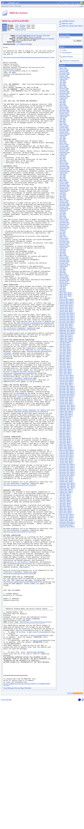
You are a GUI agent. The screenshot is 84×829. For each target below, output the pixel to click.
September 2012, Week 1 (67, 410)
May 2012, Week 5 (65, 430)
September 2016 (65, 246)
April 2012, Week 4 (65, 439)
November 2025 (64, 74)
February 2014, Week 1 (67, 304)
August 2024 (63, 98)
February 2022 (64, 145)
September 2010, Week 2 (67, 527)
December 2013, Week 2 (67, 315)
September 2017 (65, 227)
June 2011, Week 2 (65, 497)
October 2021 (64, 151)
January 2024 (64, 109)
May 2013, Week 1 (65, 361)
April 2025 (63, 85)
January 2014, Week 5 (66, 305)
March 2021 (63, 162)
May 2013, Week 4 (65, 357)
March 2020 (63, 180)
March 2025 (63, 87)
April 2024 (63, 104)
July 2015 (63, 268)
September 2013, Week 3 (67, 330)
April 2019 (63, 198)
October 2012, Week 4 (66, 399)
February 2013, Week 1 (67, 380)
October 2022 (64, 132)
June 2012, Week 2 (65, 427)
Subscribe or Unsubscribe (70, 61)
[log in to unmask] (35, 37)
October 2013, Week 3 (66, 327)
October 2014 (64, 282)
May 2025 (62, 84)
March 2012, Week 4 (66, 447)
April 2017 (63, 235)
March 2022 (63, 143)
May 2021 (62, 159)
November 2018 (64, 205)
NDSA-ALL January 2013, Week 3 (72, 26)
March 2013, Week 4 (66, 369)
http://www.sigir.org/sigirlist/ (36, 773)
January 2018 (64, 221)
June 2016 (63, 251)
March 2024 (63, 106)
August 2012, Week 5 (66, 411)
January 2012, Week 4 (66, 458)
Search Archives (65, 35)
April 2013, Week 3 (65, 366)
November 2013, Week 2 (67, 321)
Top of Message (8, 815)
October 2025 (64, 76)
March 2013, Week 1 (66, 374)
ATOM (70, 820)
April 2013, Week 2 (65, 368)
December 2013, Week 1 (67, 316)
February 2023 (64, 126)
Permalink (28, 815)
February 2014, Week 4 (67, 299)
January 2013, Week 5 (66, 382)
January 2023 (64, 127)
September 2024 (65, 96)
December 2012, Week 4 (67, 386)
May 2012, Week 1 (65, 436)
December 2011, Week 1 (67, 469)
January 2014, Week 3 (66, 308)
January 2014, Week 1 (66, 311)
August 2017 (63, 229)
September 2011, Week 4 (67, 483)
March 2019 (63, 199)
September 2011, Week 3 (67, 485)
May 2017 (62, 233)
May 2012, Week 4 (65, 431)
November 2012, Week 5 (67, 391)
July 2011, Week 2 (65, 495)
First (17, 25)
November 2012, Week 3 (67, 393)
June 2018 (63, 213)
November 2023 (64, 112)
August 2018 (63, 210)
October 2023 (64, 113)
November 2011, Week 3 (67, 472)
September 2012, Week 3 (67, 407)
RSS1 (75, 820)
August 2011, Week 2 (66, 491)
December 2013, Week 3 (67, 313)
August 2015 (63, 266)
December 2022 (64, 129)
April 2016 (63, 254)
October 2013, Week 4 (66, 325)
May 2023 (62, 121)
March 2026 (63, 68)
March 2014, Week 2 (66, 294)
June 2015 (63, 269)
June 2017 (63, 232)
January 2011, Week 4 (66, 520)
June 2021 (63, 157)
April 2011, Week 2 (65, 505)
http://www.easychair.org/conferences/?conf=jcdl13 (19, 386)
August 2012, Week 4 (66, 413)
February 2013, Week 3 (67, 377)
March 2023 (63, 124)
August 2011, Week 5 (66, 489)
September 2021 (65, 152)
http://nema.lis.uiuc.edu (27, 736)
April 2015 (63, 272)
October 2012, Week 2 (66, 402)
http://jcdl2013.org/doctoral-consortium (19, 667)
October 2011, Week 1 (66, 481)
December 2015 (64, 260)
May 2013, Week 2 (65, 360)
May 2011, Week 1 (65, 499)
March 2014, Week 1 (66, 296)
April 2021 (63, 160)
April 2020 (63, 179)
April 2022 (63, 141)
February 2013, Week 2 (67, 378)
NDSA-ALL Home (67, 23)
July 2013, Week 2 (65, 347)
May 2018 (62, 215)
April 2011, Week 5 (65, 500)
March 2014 (63, 297)
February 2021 (64, 163)
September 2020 (65, 171)
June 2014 (63, 288)
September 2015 (65, 265)
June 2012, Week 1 (65, 428)
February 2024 (64, 107)
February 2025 (64, 88)
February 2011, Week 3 (67, 516)
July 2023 (63, 118)
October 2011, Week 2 (66, 480)
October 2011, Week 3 (66, 478)
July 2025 (63, 81)
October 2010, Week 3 (66, 525)
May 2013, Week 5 (65, 355)
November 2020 (64, 168)
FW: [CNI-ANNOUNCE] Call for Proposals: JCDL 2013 (33, 35)
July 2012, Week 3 (65, 419)
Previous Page (19, 815)
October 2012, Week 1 (66, 403)
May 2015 (62, 271)
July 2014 (63, 286)
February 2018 (64, 219)
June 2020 (63, 176)
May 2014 (62, 290)
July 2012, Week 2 (65, 421)
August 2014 (63, 285)
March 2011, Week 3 (66, 509)
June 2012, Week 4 (65, 424)
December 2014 (64, 279)
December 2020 (64, 166)
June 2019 (63, 194)
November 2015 (64, 262)
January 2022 (64, 146)
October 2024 (64, 95)
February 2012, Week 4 (67, 452)
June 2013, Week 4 (65, 349)
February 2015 (64, 276)
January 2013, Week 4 (66, 383)
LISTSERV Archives (68, 21)
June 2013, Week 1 (65, 354)
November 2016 (64, 243)
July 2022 (63, 137)
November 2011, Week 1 (67, 475)
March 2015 (63, 274)
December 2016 (64, 241)
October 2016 (64, 244)
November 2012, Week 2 (67, 394)
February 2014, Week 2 (67, 302)
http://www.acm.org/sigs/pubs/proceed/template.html (37, 378)
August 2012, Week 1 (66, 416)
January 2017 (64, 240)
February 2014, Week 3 (67, 301)
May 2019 (62, 196)
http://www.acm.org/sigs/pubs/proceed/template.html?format (22, 688)
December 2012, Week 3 (67, 388)
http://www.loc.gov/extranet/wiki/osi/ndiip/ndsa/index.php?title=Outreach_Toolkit (28, 59)
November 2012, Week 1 (67, 396)
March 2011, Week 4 (66, 508)
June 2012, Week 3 (65, 425)
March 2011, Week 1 (66, 513)
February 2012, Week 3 (67, 453)
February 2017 (64, 238)
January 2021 (64, 165)
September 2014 (65, 283)
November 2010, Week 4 (67, 523)
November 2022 (64, 131)
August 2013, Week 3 (66, 338)
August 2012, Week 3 (66, 414)
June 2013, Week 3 (65, 350)
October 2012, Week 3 (66, 400)
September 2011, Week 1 (67, 488)
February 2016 (64, 257)
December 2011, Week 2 (67, 467)
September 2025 (65, 78)
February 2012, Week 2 (67, 455)
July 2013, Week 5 (65, 343)
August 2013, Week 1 (66, 341)
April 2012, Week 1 (65, 444)
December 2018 (64, 204)
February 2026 (64, 70)
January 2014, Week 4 (66, 307)
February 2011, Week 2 (67, 517)
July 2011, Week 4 (65, 494)
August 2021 (63, 154)
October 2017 (64, 226)
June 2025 (63, 82)
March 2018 (63, 218)
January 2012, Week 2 (66, 461)
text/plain (22, 44)
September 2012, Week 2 (67, 408)
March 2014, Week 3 (66, 293)
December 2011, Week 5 (67, 464)
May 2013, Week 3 (65, 358)
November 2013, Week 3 (67, 319)
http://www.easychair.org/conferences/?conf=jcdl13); (31, 484)
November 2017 (64, 224)
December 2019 (64, 185)
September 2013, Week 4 (67, 329)
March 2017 (63, 237)
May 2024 (62, 102)
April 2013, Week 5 (65, 363)
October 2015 (64, 263)
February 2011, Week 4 (67, 514)
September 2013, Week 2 (67, 332)
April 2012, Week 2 (65, 442)
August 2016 (63, 247)
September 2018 (65, 209)
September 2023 (65, 115)
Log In (64, 50)
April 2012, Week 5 (65, 438)
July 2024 (63, 99)
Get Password (66, 52)
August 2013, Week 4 (66, 336)
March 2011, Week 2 (66, 511)
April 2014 (63, 291)
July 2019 (63, 193)
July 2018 (63, 212)
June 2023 (63, 120)
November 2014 (64, 280)
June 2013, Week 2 (65, 352)
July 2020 (63, 174)
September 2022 (65, 134)
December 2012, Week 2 (67, 389)
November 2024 (64, 93)
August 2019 (63, 191)
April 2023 (63, 123)
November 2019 (64, 187)
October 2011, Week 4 (66, 477)
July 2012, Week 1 (65, 422)
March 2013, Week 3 (66, 371)
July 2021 (63, 155)
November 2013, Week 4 (67, 318)
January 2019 (64, 202)
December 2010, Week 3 (67, 522)
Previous (23, 25)
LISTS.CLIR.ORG (6, 826)
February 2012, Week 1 (67, 456)
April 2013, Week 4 (65, 364)
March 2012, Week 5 (66, 446)
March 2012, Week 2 (66, 449)
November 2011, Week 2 (67, 474)
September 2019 (65, 190)
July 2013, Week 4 (65, 344)
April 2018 (63, 216)
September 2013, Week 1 (67, 333)
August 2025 (63, 79)
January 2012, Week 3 (66, 460)
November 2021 (64, 149)
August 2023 (63, 117)
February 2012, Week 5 (67, 450)
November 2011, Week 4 (67, 470)
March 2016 (63, 255)
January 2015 (64, 277)
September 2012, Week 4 (67, 405)
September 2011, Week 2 (67, 486)
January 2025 (64, 90)
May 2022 (62, 140)
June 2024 (63, 101)
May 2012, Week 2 (65, 435)
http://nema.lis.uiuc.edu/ (43, 736)
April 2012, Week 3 (65, 441)
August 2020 (63, 173)
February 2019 (64, 201)
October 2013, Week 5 (66, 324)
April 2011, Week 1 (65, 506)
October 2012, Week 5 (66, 397)
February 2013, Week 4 (67, 375)
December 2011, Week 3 (67, 466)
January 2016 (64, 258)
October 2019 (64, 188)
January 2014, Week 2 (66, 310)
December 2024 (64, 92)
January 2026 (64, 71)
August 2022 (63, 135)
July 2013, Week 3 (65, 346)
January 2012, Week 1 (66, 463)
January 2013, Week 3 (66, 385)
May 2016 (62, 252)
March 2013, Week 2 (66, 372)
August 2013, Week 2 (66, 339)
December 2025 (64, 73)
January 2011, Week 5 (66, 519)
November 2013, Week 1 (67, 322)
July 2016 (63, 249)
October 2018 (64, 207)
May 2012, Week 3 (65, 433)
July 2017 (63, 230)
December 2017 (64, 223)
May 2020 (62, 177)
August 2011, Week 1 (66, 492)
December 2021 (64, 148)
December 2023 (64, 110)
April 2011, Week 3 (65, 503)
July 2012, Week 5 (65, 417)
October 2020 (64, 170)
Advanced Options (65, 37)
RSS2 (80, 820)
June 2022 (63, 138)
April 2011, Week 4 (65, 502)
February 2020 (64, 182)
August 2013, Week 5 (66, 335)
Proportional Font (20, 30)
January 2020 (64, 184)
